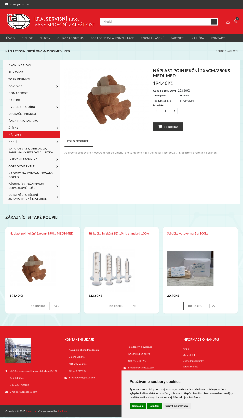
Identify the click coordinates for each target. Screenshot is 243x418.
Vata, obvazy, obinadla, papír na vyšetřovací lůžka (30, 150)
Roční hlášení (155, 38)
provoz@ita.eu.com (27, 392)
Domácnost (18, 93)
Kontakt (223, 38)
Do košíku (168, 127)
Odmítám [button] (154, 406)
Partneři (181, 38)
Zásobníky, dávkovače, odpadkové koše (33, 186)
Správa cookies (190, 367)
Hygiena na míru (33, 107)
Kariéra (202, 38)
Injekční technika (33, 160)
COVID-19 (33, 87)
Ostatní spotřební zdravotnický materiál (33, 197)
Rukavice (15, 72)
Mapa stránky (190, 355)
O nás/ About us (72, 38)
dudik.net (63, 411)
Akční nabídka (20, 65)
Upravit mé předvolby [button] (176, 406)
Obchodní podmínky (193, 361)
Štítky (33, 128)
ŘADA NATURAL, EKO (23, 121)
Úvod (9, 38)
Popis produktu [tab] (78, 141)
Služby (45, 38)
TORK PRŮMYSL (19, 79)
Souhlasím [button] (138, 406)
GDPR (186, 350)
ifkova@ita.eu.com (145, 368)
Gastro (14, 100)
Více (57, 306)
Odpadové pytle (33, 167)
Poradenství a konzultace (114, 38)
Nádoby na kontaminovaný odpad (30, 175)
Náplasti (232, 51)
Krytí (33, 142)
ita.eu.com (31, 411)
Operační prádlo (22, 114)
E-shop (27, 38)
